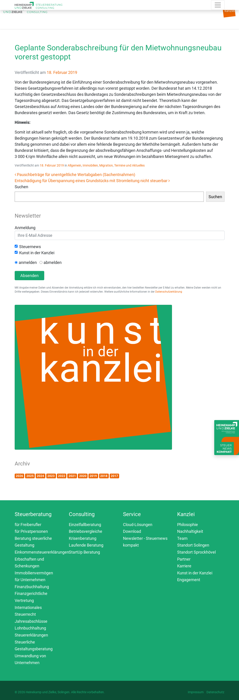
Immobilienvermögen (34, 573)
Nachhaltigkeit (190, 531)
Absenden (29, 275)
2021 (72, 476)
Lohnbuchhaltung (30, 628)
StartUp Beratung (84, 552)
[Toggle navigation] (73, 16)
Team (182, 538)
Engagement (188, 579)
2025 (30, 476)
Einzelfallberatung (85, 524)
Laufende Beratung (86, 545)
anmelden (28, 262)
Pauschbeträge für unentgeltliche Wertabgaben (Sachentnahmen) (75, 174)
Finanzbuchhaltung (32, 586)
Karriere (184, 566)
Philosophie (187, 524)
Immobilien (90, 165)
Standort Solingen (193, 545)
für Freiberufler (28, 524)
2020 (82, 476)
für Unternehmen (30, 579)
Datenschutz (215, 692)
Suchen (21, 186)
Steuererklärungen (31, 635)
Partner (183, 559)
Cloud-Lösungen (137, 524)
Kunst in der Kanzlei (36, 252)
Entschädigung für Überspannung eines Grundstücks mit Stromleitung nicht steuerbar (92, 180)
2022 (61, 476)
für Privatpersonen (31, 531)
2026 (19, 476)
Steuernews (30, 246)
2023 (51, 476)
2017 (114, 476)
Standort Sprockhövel (196, 552)
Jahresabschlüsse (31, 621)
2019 (93, 476)
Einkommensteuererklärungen (42, 552)
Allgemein (74, 165)
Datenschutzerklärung (168, 291)
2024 (40, 476)
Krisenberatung (82, 538)
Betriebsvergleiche (85, 531)
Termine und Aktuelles (129, 165)
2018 (103, 476)
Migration (106, 165)
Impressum (196, 692)
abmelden (53, 262)
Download (132, 531)
